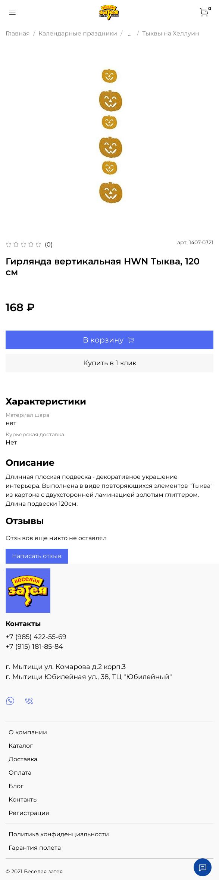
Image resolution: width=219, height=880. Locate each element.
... (129, 33)
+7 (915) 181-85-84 (34, 646)
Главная (18, 33)
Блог (16, 786)
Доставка (23, 759)
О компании (28, 732)
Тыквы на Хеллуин (170, 33)
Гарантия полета (35, 847)
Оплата (20, 772)
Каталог (21, 745)
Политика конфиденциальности (59, 834)
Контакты (23, 799)
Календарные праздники (77, 33)
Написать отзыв (37, 556)
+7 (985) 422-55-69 (36, 637)
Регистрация (29, 813)
